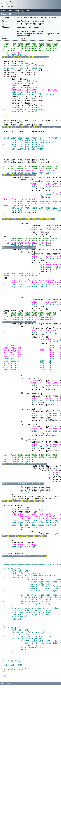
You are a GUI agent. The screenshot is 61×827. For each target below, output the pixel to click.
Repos (4, 11)
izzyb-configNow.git (17, 11)
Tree (25, 39)
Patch (19, 39)
